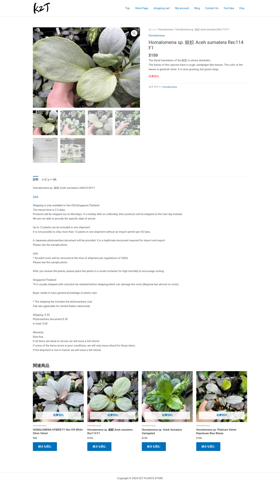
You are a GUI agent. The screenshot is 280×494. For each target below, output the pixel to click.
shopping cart (161, 8)
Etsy (241, 8)
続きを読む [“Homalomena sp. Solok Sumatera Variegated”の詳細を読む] (154, 446)
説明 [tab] (35, 179)
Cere (35, 196)
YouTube (229, 8)
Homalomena (165, 29)
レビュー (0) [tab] (49, 179)
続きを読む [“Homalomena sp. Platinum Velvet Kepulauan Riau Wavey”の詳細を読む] (208, 446)
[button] (134, 33)
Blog (197, 8)
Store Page (141, 8)
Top (127, 8)
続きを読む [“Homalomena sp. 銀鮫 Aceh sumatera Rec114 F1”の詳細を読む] (99, 446)
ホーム (152, 29)
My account (182, 8)
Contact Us (211, 8)
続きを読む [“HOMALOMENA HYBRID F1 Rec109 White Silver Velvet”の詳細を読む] (45, 446)
